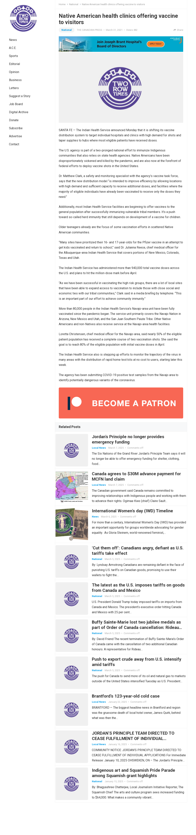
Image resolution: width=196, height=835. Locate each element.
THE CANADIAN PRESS (89, 29)
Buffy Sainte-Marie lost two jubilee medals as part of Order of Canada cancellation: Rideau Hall (136, 645)
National (73, 4)
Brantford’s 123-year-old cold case (129, 720)
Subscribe (16, 128)
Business (15, 80)
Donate (14, 120)
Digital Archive (18, 112)
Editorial (14, 64)
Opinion (14, 72)
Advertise (15, 136)
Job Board (16, 104)
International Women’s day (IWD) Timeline (135, 518)
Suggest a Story (19, 96)
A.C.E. (12, 48)
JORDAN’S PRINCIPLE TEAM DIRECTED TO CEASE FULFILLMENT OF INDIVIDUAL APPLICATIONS (136, 766)
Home (62, 4)
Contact (14, 144)
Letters (14, 88)
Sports (13, 56)
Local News (102, 449)
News (13, 40)
